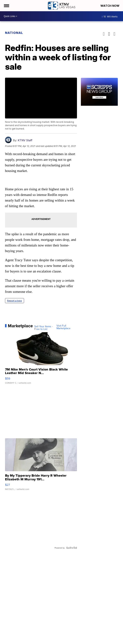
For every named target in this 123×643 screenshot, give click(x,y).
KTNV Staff (25, 140)
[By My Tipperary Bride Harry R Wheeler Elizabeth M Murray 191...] (41, 466)
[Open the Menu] (6, 5)
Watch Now (110, 5)
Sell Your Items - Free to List (43, 327)
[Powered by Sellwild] (71, 547)
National (14, 33)
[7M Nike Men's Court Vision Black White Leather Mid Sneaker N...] (41, 360)
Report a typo (14, 300)
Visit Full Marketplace (63, 327)
